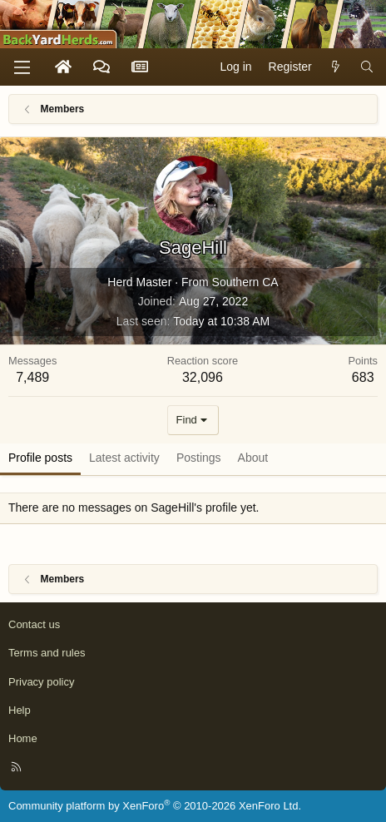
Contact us (34, 624)
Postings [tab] (198, 457)
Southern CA (245, 282)
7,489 (32, 377)
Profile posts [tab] (40, 457)
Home (22, 738)
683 (363, 377)
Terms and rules (46, 652)
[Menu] (21, 67)
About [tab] (253, 457)
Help (19, 710)
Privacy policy (41, 682)
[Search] (367, 67)
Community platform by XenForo (154, 806)
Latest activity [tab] (124, 457)
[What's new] (336, 67)
